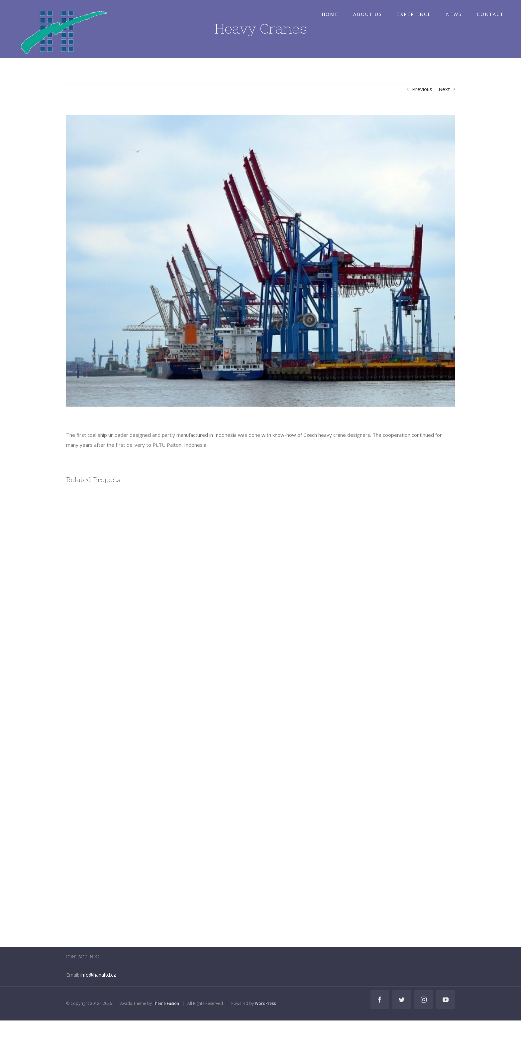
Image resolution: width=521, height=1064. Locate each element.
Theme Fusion (166, 1003)
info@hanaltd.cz (98, 974)
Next (444, 89)
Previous (422, 89)
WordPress (265, 1003)
